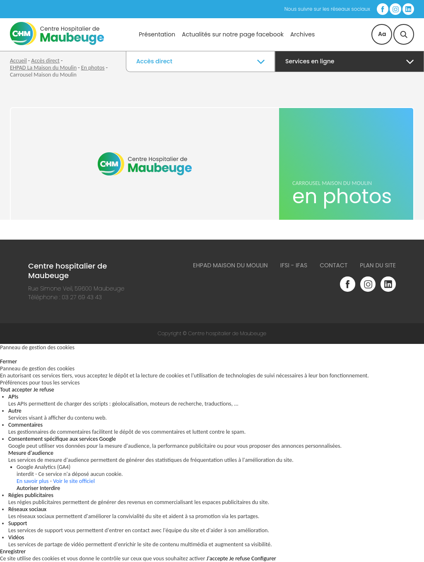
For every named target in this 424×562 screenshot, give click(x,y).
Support (17, 523)
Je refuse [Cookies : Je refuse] (44, 389)
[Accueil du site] (57, 43)
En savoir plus (33, 481)
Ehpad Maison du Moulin (230, 265)
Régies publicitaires (30, 495)
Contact (333, 265)
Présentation (157, 34)
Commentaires (25, 424)
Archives (302, 34)
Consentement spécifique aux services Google (62, 438)
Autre (15, 410)
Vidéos (16, 537)
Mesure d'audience (30, 452)
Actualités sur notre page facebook (233, 34)
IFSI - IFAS (294, 265)
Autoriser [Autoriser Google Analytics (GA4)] (28, 488)
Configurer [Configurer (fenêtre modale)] (263, 558)
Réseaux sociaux (27, 509)
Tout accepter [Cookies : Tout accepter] (16, 389)
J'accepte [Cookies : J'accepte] (217, 558)
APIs (13, 396)
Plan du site (378, 265)
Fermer (8, 361)
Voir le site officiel (74, 481)
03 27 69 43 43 (82, 297)
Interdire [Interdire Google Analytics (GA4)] (50, 488)
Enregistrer (13, 551)
